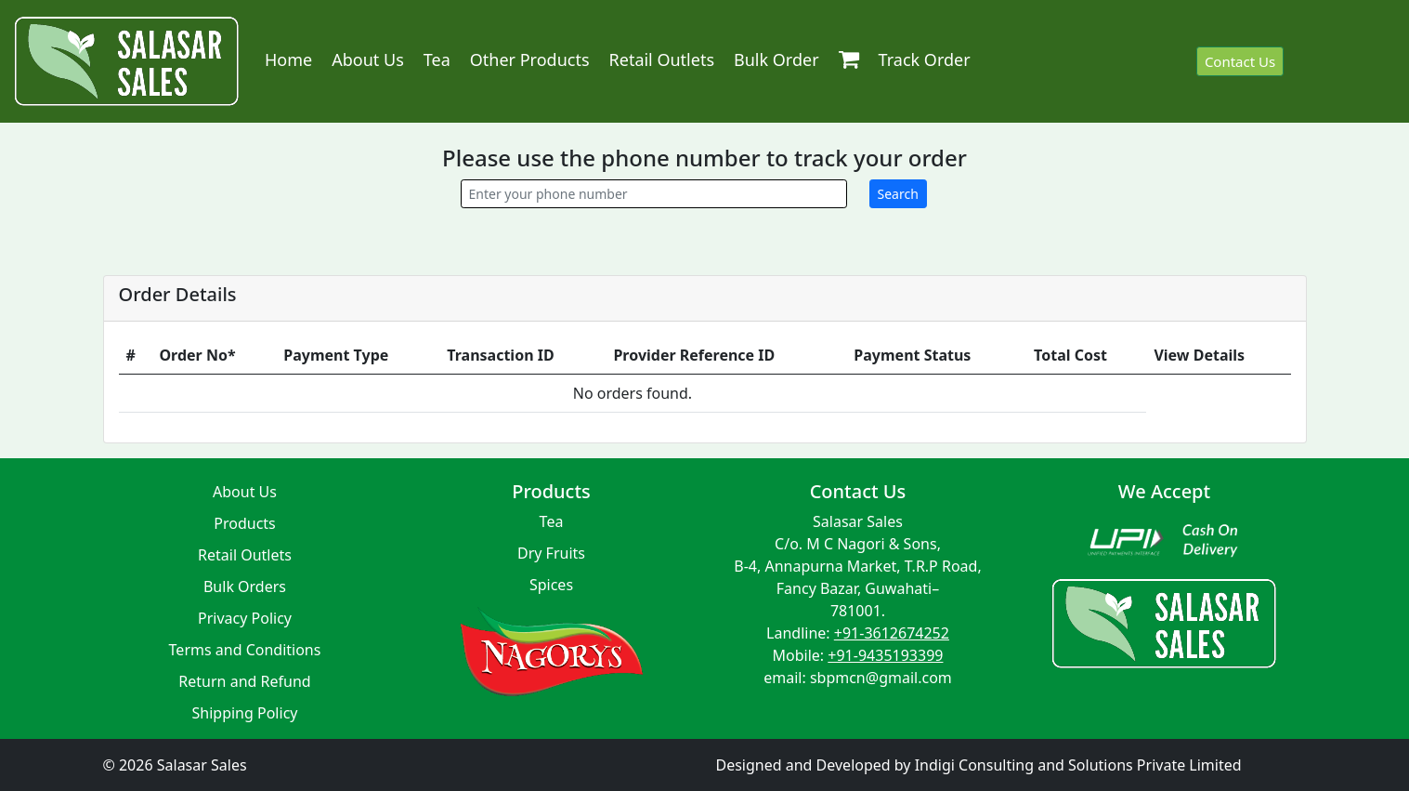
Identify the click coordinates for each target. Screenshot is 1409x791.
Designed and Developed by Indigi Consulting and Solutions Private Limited (979, 765)
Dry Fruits (551, 553)
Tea (437, 59)
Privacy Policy (245, 618)
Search (898, 194)
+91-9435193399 (885, 655)
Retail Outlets (662, 59)
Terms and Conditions (245, 649)
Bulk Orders (244, 586)
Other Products (530, 59)
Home (288, 59)
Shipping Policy (245, 713)
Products (245, 523)
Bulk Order (776, 59)
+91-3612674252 (891, 633)
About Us (368, 59)
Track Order (925, 59)
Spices (551, 584)
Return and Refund (244, 681)
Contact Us (1240, 61)
